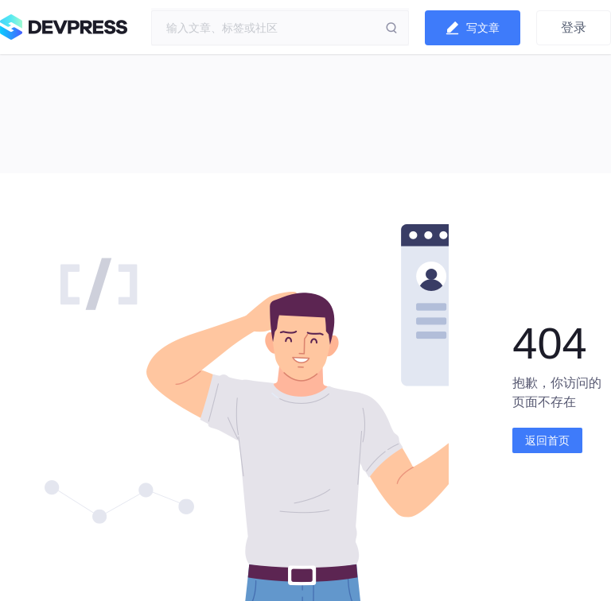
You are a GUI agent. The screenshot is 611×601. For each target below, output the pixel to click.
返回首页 (547, 440)
